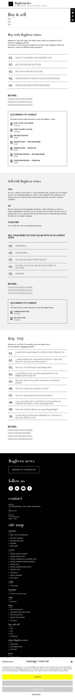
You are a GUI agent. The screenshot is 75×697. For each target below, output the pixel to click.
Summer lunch (15, 569)
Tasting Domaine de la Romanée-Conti (23, 559)
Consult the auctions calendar (20, 98)
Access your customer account (20, 104)
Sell (9, 21)
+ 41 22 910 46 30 (14, 517)
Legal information (37, 675)
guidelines (13, 636)
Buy (9, 18)
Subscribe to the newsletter (24, 470)
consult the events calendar (19, 433)
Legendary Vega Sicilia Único (20, 612)
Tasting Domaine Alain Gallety (21, 567)
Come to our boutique (18, 593)
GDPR (37, 684)
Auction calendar (16, 538)
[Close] (27, 690)
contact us (24, 347)
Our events (14, 572)
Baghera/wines (31, 3)
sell (11, 631)
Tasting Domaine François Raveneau (22, 561)
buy (11, 628)
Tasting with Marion (17, 617)
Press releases (15, 660)
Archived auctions (16, 540)
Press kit (13, 662)
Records (13, 543)
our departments (16, 646)
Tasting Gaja (14, 564)
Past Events (14, 578)
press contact (15, 657)
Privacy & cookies (37, 679)
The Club (13, 601)
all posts (13, 620)
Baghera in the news (17, 665)
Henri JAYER (14, 546)
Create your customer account (20, 101)
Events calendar (16, 575)
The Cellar (14, 585)
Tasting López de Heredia (18, 554)
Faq (9, 24)
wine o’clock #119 (16, 609)
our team (13, 649)
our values (14, 644)
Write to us (13, 510)
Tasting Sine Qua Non (17, 556)
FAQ (11, 633)
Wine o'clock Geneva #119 (19, 535)
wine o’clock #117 (16, 614)
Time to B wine (15, 667)
